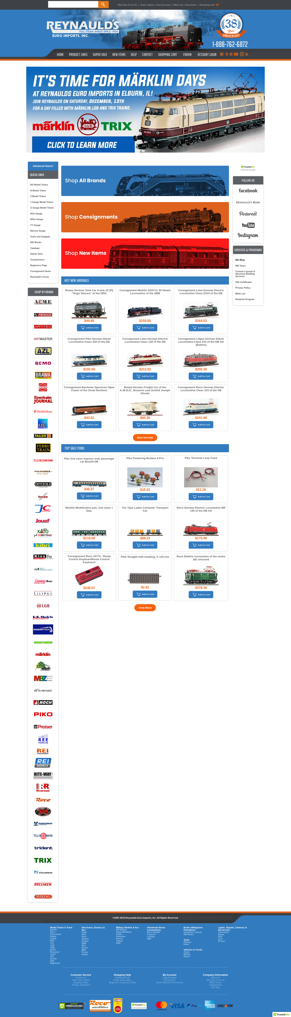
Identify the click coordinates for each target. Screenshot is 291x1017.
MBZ (84, 950)
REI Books (35, 242)
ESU (220, 937)
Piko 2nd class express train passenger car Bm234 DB (89, 460)
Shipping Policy (81, 982)
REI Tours (240, 266)
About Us (215, 977)
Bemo (53, 950)
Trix (52, 943)
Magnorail (55, 963)
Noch (84, 937)
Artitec (85, 954)
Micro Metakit (153, 932)
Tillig (52, 947)
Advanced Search (43, 166)
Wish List (178, 5)
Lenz (220, 939)
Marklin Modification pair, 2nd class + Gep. (89, 509)
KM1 (52, 961)
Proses (85, 952)
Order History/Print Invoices (169, 982)
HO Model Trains (39, 184)
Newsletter (191, 5)
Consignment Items (40, 271)
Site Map (215, 987)
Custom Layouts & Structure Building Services (245, 273)
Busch (85, 948)
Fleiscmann (55, 934)
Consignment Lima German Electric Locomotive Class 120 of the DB (145, 340)
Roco (52, 932)
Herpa (186, 952)
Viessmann (223, 932)
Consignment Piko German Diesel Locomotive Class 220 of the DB (89, 340)
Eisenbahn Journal (192, 932)
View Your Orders (80, 980)
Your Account (163, 5)
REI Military (121, 930)
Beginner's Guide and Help (122, 982)
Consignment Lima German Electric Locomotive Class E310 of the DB (201, 292)
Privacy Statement (81, 985)
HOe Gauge (36, 213)
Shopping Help (122, 977)
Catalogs (35, 248)
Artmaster (120, 936)
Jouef (53, 954)
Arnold (53, 959)
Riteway (187, 942)
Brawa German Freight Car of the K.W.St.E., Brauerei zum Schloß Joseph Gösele (145, 390)
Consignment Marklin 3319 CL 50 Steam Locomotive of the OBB (145, 292)
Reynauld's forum (39, 277)
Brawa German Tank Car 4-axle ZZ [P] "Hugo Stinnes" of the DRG (89, 292)
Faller (84, 932)
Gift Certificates (243, 282)
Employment (215, 985)
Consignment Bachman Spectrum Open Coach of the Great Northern (89, 389)
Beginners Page (38, 265)
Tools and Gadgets (40, 236)
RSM (84, 943)
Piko (52, 941)
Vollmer (85, 939)
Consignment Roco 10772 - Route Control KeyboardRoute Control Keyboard (89, 559)
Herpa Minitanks (124, 932)
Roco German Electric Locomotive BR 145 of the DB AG (201, 509)
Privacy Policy (243, 288)
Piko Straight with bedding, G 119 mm (145, 556)
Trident (119, 941)
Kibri (84, 934)
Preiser (85, 941)
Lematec (151, 937)
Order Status (147, 5)
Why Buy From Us (127, 5)
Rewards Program (244, 299)
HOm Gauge (36, 219)
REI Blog (240, 260)
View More (145, 607)
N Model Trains (38, 190)
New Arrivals (145, 437)
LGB (52, 945)
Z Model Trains (38, 196)
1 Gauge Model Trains (41, 202)
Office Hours (215, 982)
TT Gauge (35, 225)
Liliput (53, 939)
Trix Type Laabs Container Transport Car (145, 509)
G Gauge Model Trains (42, 208)
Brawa (53, 936)
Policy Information (122, 980)
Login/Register (169, 977)
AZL (52, 956)
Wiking (186, 954)
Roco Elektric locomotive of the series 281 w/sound (201, 558)
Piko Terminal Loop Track (201, 457)
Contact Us (80, 977)
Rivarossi (54, 952)
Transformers (37, 259)
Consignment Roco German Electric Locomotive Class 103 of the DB (201, 389)
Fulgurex (151, 934)
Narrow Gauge (37, 231)
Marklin (53, 930)
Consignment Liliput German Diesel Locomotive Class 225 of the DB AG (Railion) (201, 341)
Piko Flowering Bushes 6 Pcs (145, 458)
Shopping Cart (209, 5)
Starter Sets (36, 254)
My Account (169, 980)
